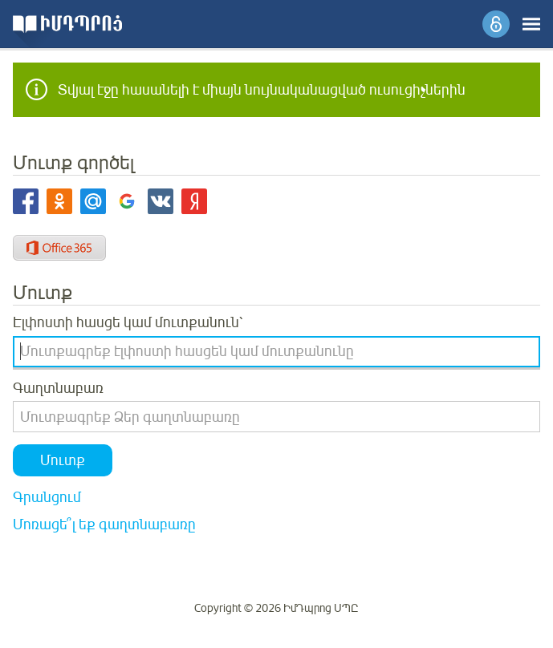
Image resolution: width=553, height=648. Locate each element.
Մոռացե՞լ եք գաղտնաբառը (104, 524)
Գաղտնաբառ (58, 388)
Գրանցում (47, 497)
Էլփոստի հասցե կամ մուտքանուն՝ (127, 322)
